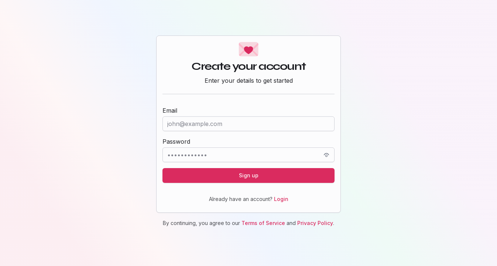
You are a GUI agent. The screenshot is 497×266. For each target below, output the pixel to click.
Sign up (248, 175)
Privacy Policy (315, 223)
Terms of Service (263, 223)
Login (281, 199)
